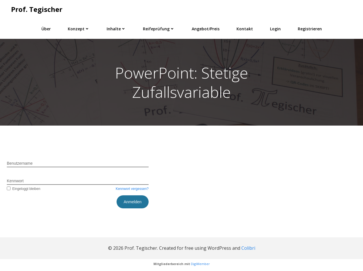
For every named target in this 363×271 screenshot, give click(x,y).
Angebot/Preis (206, 28)
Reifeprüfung (159, 28)
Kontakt (245, 28)
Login (275, 28)
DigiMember (200, 264)
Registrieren (310, 28)
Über (46, 28)
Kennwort (15, 181)
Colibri (248, 248)
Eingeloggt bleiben (23, 189)
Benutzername (20, 163)
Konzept (79, 28)
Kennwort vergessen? (132, 189)
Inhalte (116, 28)
